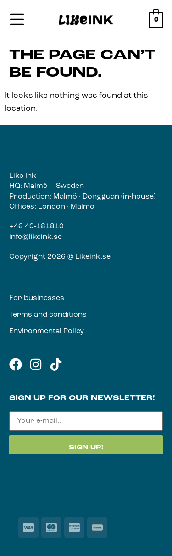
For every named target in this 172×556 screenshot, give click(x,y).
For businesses (36, 298)
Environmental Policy (46, 331)
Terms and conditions (48, 314)
